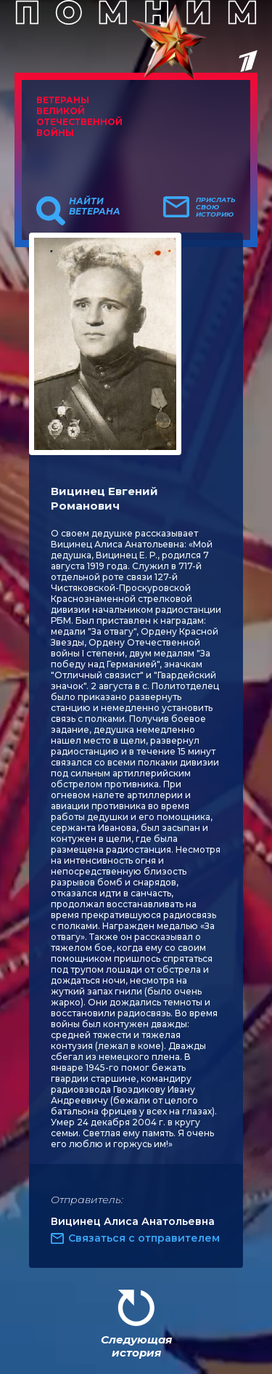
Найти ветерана (94, 206)
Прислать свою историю (216, 207)
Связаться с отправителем (144, 1238)
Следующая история (136, 1346)
